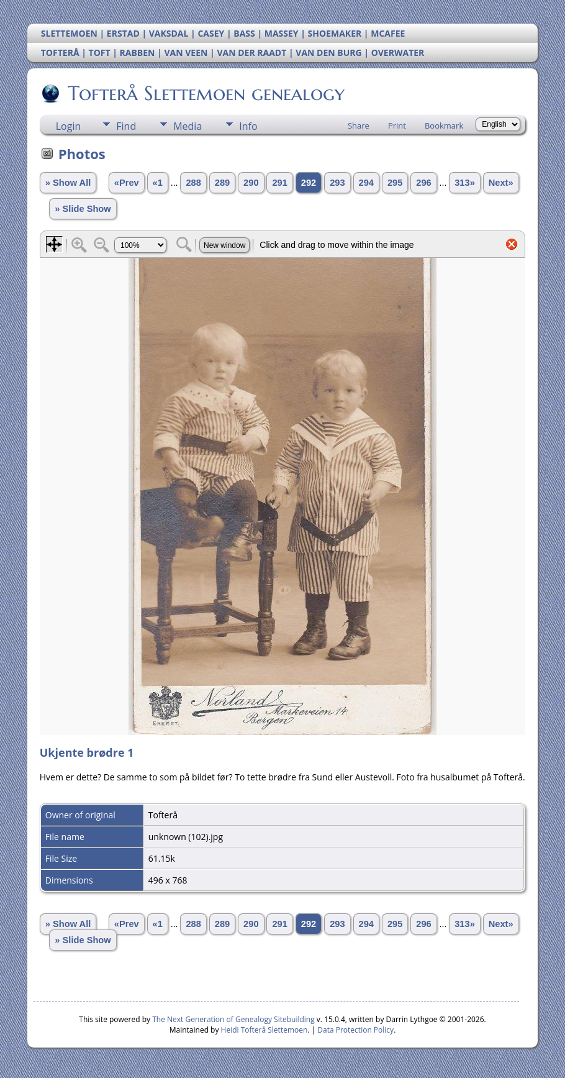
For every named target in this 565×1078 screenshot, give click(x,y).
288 (193, 183)
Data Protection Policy (355, 1030)
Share (358, 125)
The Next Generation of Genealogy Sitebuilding (233, 1019)
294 (366, 183)
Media (187, 126)
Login (68, 126)
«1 (158, 183)
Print (397, 125)
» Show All (68, 183)
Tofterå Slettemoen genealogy (205, 93)
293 (337, 183)
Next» (501, 183)
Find (126, 126)
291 (279, 183)
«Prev (126, 183)
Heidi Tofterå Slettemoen (264, 1030)
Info (248, 126)
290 (250, 183)
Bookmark (444, 125)
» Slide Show (83, 209)
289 (222, 183)
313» (464, 183)
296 (423, 183)
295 (394, 183)
